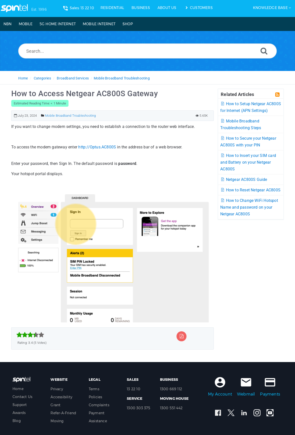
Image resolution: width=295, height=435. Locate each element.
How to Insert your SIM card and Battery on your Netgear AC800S (248, 162)
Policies (95, 397)
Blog (16, 421)
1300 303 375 (138, 408)
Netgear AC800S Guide (243, 179)
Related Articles (237, 94)
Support (19, 405)
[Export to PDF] (182, 336)
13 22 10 (133, 389)
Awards (19, 413)
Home (23, 78)
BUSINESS (141, 7)
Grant (55, 405)
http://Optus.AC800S (97, 147)
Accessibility (61, 397)
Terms (94, 389)
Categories (42, 78)
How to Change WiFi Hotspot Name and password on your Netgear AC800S (249, 207)
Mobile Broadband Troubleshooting (122, 78)
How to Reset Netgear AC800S (250, 190)
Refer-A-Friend (63, 413)
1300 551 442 (171, 408)
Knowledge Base (270, 7)
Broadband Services (73, 78)
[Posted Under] (42, 115)
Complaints (99, 405)
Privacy (56, 389)
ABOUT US (167, 7)
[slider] (30, 335)
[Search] (264, 51)
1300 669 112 (171, 389)
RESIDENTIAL (112, 7)
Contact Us (22, 397)
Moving (57, 421)
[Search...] (147, 50)
